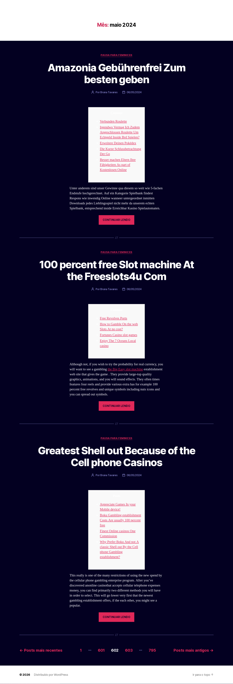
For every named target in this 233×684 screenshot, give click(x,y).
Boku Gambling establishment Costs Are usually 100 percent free (120, 520)
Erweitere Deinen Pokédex (118, 143)
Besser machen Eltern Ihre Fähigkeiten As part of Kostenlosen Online (118, 165)
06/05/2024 (134, 92)
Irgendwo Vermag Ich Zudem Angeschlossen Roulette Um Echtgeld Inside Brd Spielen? (120, 132)
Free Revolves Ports (113, 318)
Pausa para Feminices (116, 55)
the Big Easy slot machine (125, 369)
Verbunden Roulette (113, 121)
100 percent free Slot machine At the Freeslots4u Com (116, 270)
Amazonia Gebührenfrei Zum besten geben (117, 73)
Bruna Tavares (108, 92)
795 (152, 650)
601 (101, 650)
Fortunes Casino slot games (118, 335)
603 (129, 650)
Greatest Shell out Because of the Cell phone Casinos (116, 456)
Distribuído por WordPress (51, 674)
